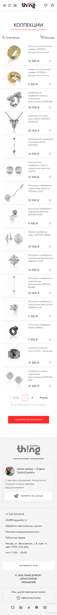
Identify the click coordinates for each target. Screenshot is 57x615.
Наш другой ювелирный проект (28, 594)
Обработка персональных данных (23, 526)
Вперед (43, 397)
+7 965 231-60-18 (14, 514)
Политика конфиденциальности (22, 531)
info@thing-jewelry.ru (16, 520)
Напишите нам (28, 565)
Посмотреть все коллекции (28, 419)
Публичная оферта (15, 537)
